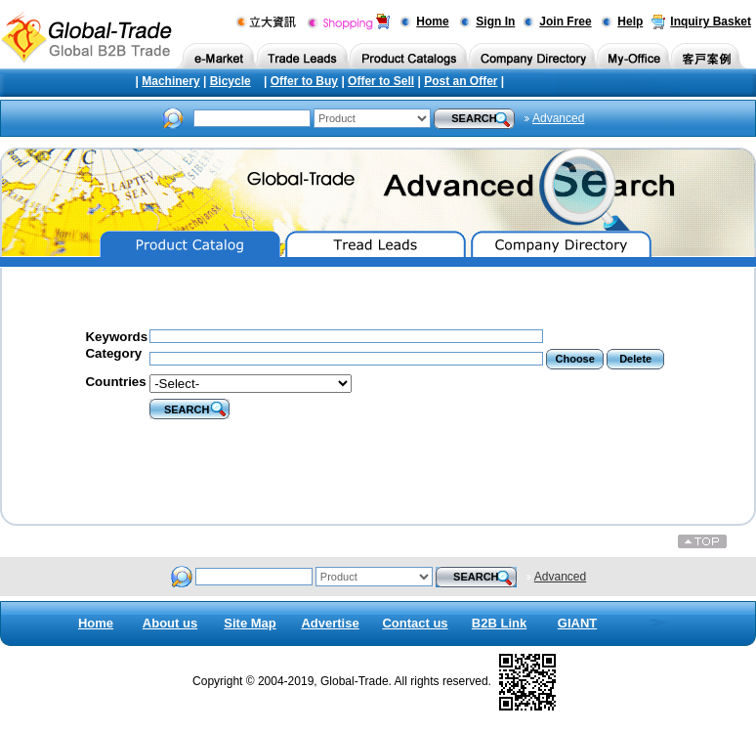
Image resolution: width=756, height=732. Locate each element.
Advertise (329, 623)
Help (630, 21)
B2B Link (499, 623)
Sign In (495, 21)
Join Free (565, 21)
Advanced (558, 118)
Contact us (414, 623)
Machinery (170, 81)
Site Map (249, 623)
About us (170, 623)
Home (432, 21)
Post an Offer (460, 81)
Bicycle (230, 81)
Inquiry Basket (710, 21)
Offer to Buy (304, 81)
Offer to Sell (381, 81)
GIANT (577, 623)
